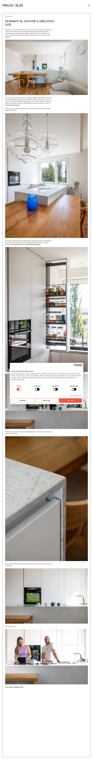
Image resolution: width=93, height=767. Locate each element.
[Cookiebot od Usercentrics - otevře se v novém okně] (75, 365)
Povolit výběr (46, 400)
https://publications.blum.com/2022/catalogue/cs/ (25, 244)
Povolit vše (70, 400)
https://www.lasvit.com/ (12, 105)
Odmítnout (23, 400)
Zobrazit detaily (74, 395)
